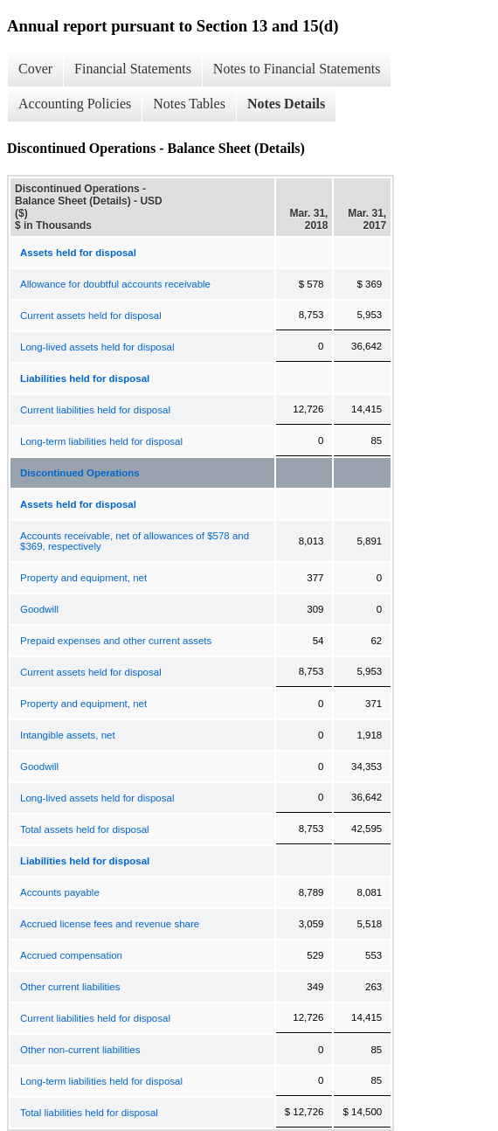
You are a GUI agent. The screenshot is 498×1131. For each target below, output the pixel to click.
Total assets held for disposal (84, 829)
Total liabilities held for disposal (89, 1112)
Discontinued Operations (80, 473)
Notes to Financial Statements (297, 68)
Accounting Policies (74, 103)
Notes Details (286, 103)
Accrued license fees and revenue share (109, 924)
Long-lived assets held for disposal (97, 347)
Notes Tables (189, 103)
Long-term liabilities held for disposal (101, 441)
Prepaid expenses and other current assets (115, 640)
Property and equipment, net (83, 577)
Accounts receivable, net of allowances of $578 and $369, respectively (134, 541)
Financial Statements (132, 68)
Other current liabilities (70, 987)
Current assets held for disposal (91, 315)
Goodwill (39, 609)
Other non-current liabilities (80, 1049)
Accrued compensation (71, 955)
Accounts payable (60, 892)
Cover (35, 68)
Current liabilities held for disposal (95, 410)
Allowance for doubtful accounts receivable (115, 284)
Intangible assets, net (67, 735)
